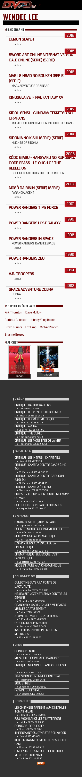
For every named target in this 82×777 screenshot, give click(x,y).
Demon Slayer (21, 39)
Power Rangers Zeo (26, 258)
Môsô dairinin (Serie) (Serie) (34, 188)
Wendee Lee (20, 16)
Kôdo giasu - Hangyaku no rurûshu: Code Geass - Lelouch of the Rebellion (42, 163)
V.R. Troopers (21, 274)
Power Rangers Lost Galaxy (34, 223)
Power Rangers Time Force (33, 207)
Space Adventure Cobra (31, 289)
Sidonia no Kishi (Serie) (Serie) (36, 138)
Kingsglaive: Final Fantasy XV (36, 97)
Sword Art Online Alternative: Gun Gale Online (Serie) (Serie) (41, 57)
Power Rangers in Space (31, 238)
